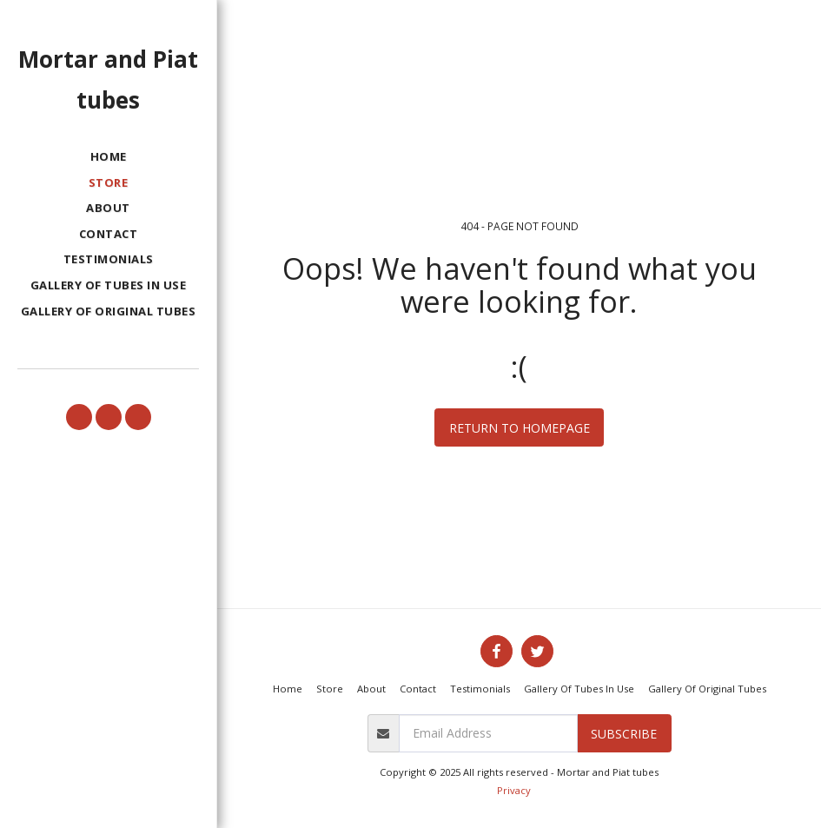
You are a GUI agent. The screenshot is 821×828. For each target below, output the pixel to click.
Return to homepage (519, 428)
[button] (79, 417)
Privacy (514, 790)
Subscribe (624, 733)
